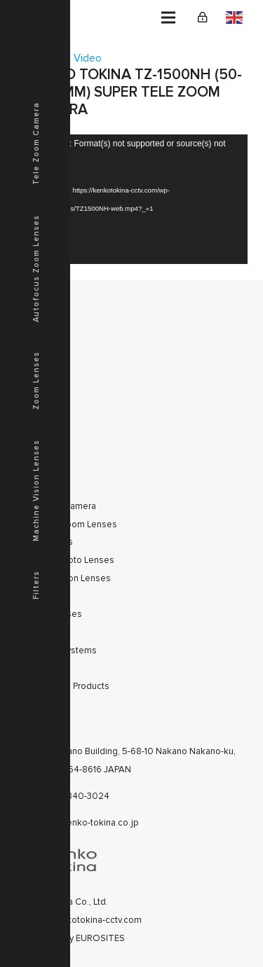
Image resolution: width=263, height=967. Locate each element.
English (234, 17)
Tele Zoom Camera (36, 143)
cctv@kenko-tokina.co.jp (87, 822)
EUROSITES (100, 938)
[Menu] (168, 17)
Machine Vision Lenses (36, 490)
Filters (36, 585)
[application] (132, 199)
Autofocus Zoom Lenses (36, 268)
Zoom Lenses (36, 381)
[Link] (202, 17)
